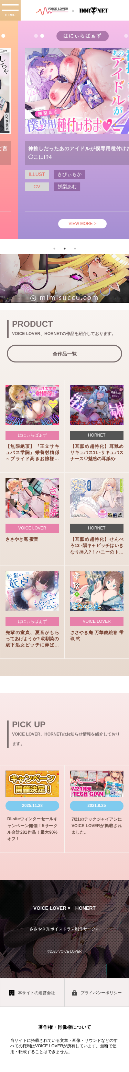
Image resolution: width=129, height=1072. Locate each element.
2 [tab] (64, 248)
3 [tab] (75, 248)
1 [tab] (54, 248)
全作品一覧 (65, 354)
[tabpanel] (64, 130)
